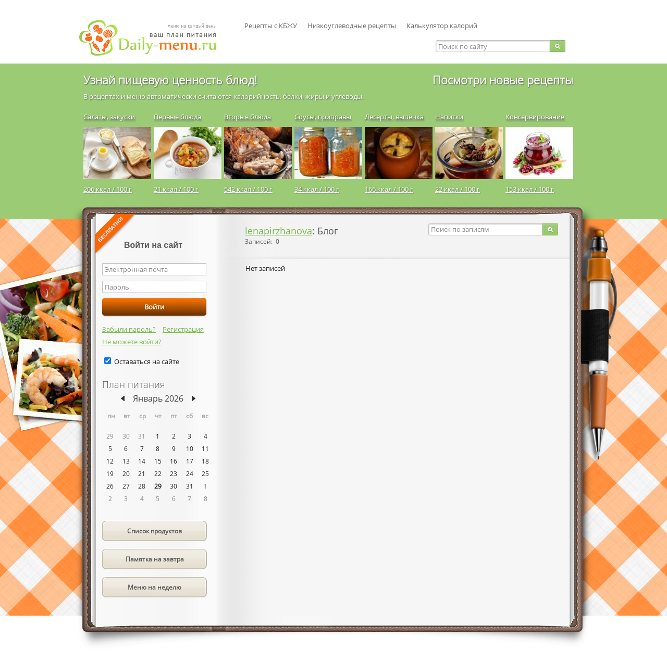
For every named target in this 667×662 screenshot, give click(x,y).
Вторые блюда (247, 116)
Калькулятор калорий (441, 25)
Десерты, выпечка (394, 116)
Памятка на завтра (155, 559)
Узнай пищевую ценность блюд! (170, 80)
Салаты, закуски (109, 116)
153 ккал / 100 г (529, 189)
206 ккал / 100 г (107, 189)
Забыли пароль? (129, 329)
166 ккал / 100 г (389, 189)
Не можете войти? (132, 341)
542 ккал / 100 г (248, 189)
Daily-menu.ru (154, 38)
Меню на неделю (154, 587)
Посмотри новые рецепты (503, 80)
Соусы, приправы (322, 116)
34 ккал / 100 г (316, 189)
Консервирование (534, 116)
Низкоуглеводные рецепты (351, 25)
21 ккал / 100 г (176, 189)
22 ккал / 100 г (457, 189)
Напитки (449, 116)
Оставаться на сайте (146, 361)
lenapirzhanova (278, 230)
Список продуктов (154, 531)
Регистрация (183, 329)
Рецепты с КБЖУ (270, 25)
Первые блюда (177, 116)
